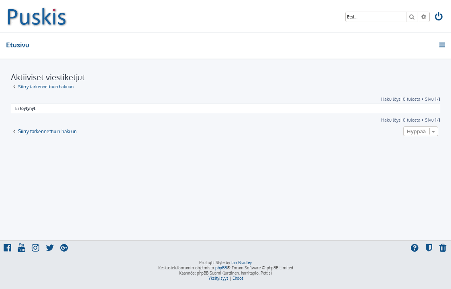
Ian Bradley (241, 262)
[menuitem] (439, 17)
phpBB (221, 267)
